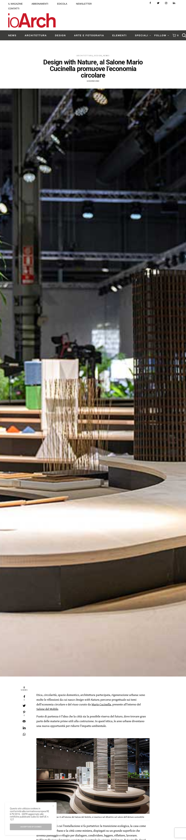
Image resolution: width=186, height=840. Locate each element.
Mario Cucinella (101, 704)
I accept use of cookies (30, 827)
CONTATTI (13, 8)
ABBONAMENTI (39, 3)
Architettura (85, 56)
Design (98, 56)
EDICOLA (62, 3)
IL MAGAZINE (15, 3)
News (106, 56)
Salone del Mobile (47, 709)
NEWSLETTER (84, 3)
